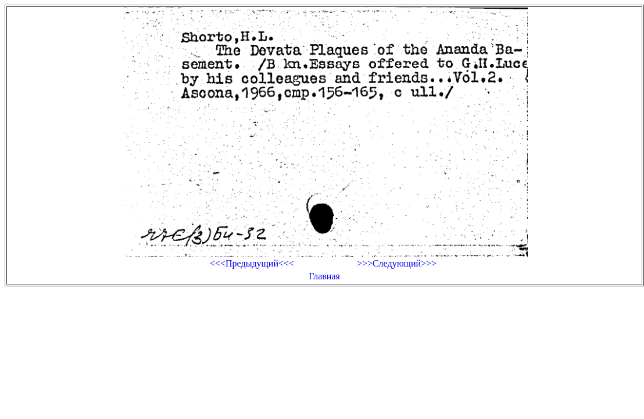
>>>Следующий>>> (397, 263)
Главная (324, 276)
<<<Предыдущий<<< (252, 263)
